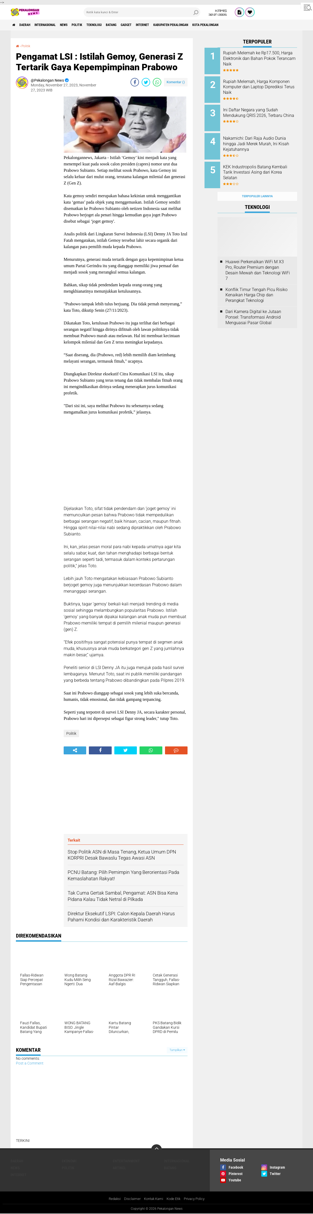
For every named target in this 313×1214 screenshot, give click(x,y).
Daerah (29, 25)
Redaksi (111, 1199)
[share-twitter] (146, 82)
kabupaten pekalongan (210, 25)
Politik (95, 25)
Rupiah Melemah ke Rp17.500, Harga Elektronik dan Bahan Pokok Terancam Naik (264, 58)
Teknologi (116, 25)
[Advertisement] (37, 176)
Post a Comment (30, 1063)
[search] (142, 12)
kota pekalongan (252, 25)
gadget (156, 25)
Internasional (54, 25)
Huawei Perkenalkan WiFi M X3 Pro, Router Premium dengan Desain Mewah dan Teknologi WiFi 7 (257, 260)
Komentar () (176, 82)
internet (176, 25)
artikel (119, 1168)
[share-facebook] (135, 82)
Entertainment (126, 1161)
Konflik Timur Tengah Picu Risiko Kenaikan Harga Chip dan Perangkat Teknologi (256, 285)
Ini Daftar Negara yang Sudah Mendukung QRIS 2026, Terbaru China (263, 112)
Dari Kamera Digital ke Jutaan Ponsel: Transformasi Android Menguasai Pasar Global (253, 307)
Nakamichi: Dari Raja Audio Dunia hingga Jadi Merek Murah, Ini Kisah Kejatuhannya (261, 141)
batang (137, 25)
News (78, 25)
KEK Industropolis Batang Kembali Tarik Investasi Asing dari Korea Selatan (263, 165)
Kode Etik (174, 1199)
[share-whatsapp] (157, 82)
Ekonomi (69, 1161)
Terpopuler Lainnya (257, 186)
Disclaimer (129, 1199)
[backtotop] (156, 1149)
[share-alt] (75, 750)
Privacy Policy (196, 1199)
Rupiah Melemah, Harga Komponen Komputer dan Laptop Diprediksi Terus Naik (262, 85)
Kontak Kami (152, 1199)
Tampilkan (177, 1050)
